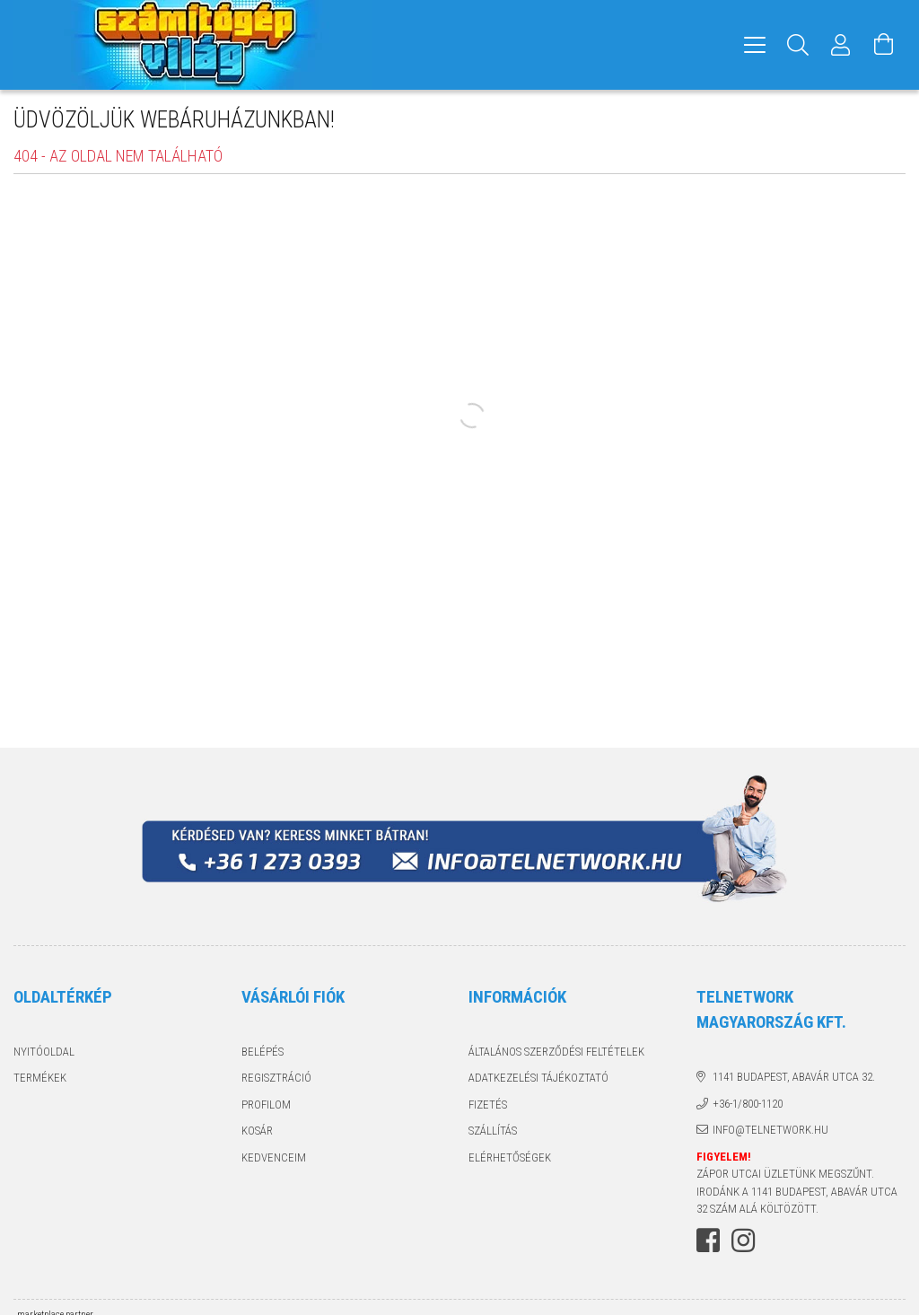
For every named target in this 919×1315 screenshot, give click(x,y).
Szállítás (492, 1130)
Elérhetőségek (509, 1157)
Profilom (266, 1104)
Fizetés (487, 1104)
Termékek (39, 1077)
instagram (743, 1240)
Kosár (257, 1130)
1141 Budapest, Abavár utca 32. (794, 1076)
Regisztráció (276, 1077)
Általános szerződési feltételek (556, 1051)
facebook (708, 1240)
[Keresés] (797, 45)
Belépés (262, 1051)
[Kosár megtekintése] (884, 45)
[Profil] (840, 45)
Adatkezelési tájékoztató (538, 1077)
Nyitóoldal (43, 1051)
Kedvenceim (273, 1157)
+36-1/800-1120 (748, 1103)
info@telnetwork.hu (770, 1129)
